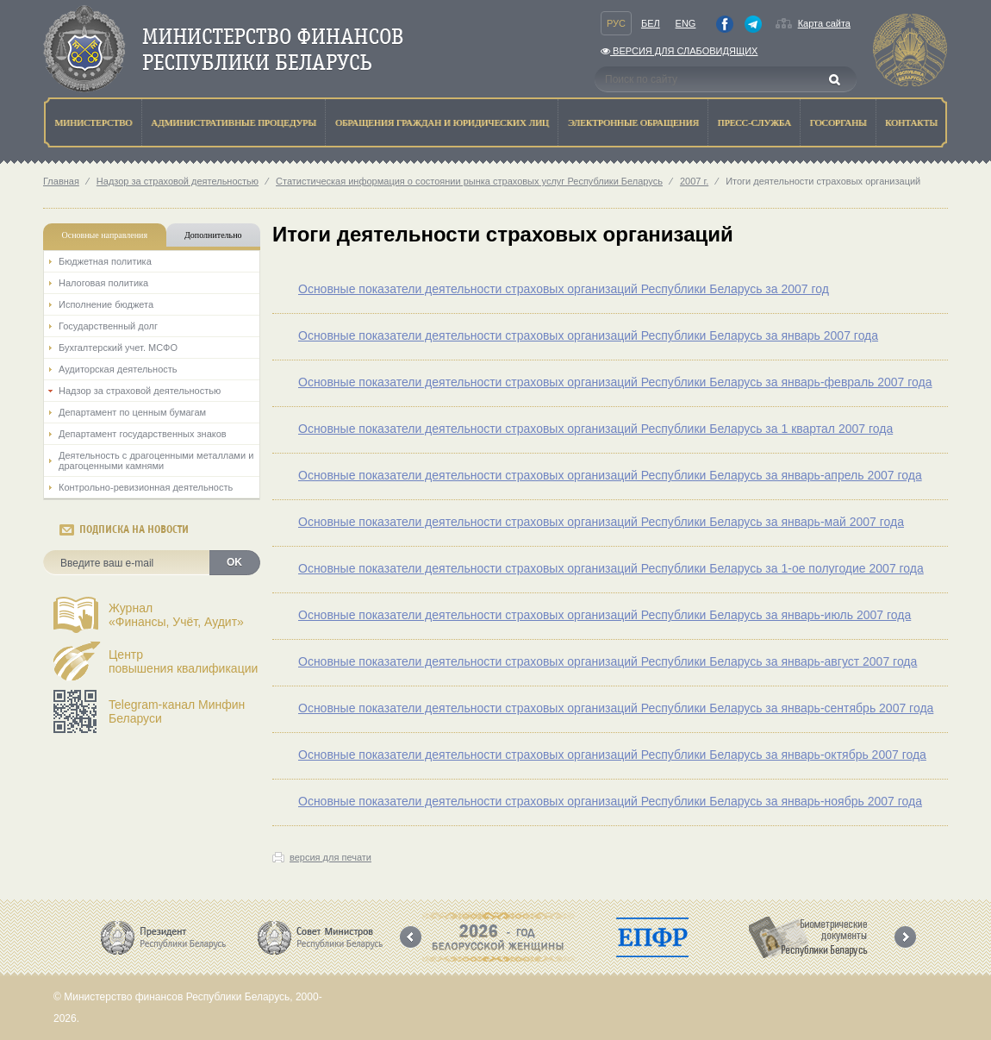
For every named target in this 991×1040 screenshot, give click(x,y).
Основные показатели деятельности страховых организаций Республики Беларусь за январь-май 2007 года (601, 522)
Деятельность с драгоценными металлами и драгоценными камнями (156, 460)
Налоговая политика (103, 283)
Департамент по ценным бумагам (132, 412)
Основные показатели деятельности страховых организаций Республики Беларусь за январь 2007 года (588, 335)
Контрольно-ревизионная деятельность (146, 487)
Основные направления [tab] (105, 235)
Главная (61, 181)
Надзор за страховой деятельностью (178, 181)
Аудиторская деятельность (118, 369)
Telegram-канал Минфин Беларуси (177, 711)
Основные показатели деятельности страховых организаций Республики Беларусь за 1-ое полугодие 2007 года (611, 568)
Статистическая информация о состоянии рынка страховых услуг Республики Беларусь (469, 181)
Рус (616, 23)
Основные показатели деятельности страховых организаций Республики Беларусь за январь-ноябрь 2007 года (610, 801)
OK (234, 562)
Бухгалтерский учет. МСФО (118, 347)
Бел (650, 23)
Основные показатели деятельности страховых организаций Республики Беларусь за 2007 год (563, 289)
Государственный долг (108, 326)
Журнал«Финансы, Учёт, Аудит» (176, 615)
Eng (686, 23)
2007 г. (694, 181)
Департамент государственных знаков (143, 434)
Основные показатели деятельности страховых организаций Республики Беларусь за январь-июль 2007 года (604, 615)
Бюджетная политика (105, 261)
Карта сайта (824, 23)
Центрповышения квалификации (183, 661)
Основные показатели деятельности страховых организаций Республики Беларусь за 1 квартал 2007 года (595, 428)
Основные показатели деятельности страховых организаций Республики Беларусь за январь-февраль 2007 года (615, 382)
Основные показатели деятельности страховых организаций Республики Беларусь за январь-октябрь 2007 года (612, 754)
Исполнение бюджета (106, 304)
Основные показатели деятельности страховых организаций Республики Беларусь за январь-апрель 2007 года (610, 475)
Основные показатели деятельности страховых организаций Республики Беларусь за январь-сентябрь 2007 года (615, 708)
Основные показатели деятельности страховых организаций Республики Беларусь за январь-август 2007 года (607, 661)
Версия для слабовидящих (679, 51)
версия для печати (330, 857)
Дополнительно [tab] (212, 235)
